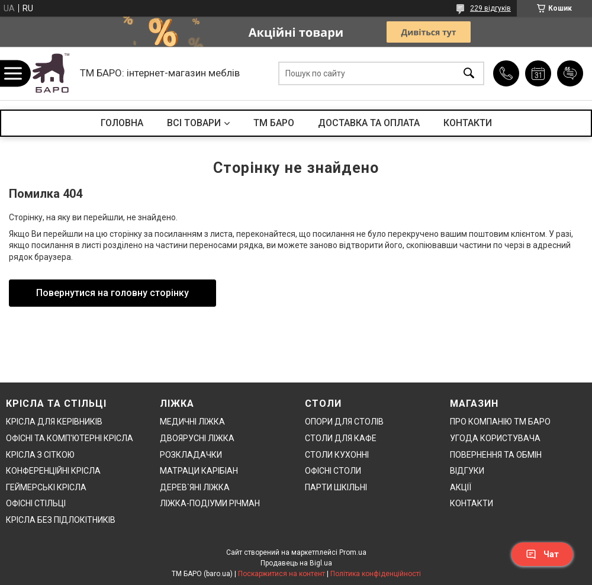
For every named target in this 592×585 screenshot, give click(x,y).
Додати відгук (570, 73)
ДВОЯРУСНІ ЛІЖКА (197, 438)
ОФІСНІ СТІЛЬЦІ (36, 503)
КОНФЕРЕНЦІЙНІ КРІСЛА (53, 470)
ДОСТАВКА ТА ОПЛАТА (369, 122)
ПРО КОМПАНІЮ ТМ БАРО (500, 421)
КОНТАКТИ (467, 122)
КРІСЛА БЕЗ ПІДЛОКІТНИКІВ (60, 520)
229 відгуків (490, 8)
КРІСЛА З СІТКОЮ (40, 454)
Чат (542, 554)
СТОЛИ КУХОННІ (337, 454)
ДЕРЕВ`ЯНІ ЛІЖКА (195, 487)
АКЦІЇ (460, 487)
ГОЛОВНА (122, 122)
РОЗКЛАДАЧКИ (191, 454)
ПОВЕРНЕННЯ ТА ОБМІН (496, 454)
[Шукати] (469, 74)
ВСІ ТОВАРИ (194, 122)
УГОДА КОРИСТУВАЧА (495, 438)
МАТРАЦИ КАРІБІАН (199, 470)
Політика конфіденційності (375, 574)
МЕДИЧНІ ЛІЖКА (192, 421)
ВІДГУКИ (467, 470)
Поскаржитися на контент (281, 574)
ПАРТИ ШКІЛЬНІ (336, 487)
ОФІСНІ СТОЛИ (333, 470)
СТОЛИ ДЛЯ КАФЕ (341, 438)
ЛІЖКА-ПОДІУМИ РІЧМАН (210, 503)
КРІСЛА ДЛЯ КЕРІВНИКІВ (54, 421)
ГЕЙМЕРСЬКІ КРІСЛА (46, 487)
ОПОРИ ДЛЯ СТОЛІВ (344, 421)
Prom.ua (352, 552)
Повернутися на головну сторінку (112, 292)
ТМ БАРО (273, 122)
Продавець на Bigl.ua (296, 563)
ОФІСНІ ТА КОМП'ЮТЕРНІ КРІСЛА (69, 438)
